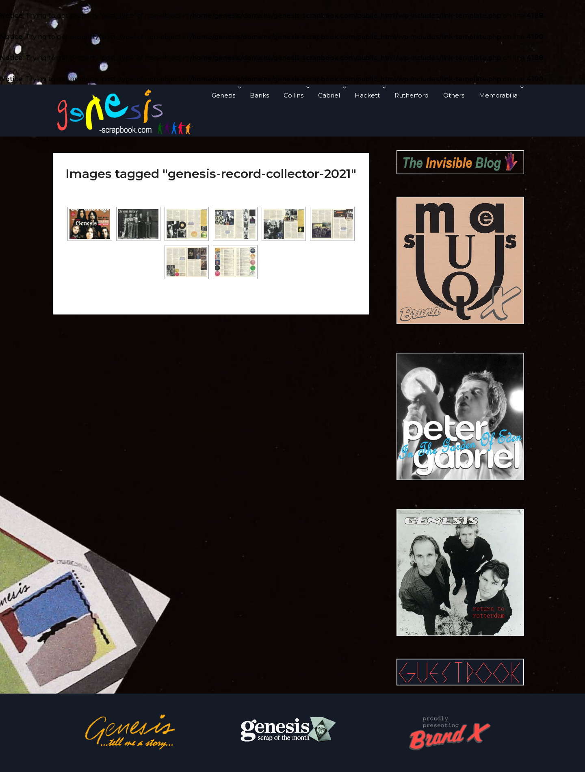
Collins (293, 95)
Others (453, 95)
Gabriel (329, 95)
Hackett (367, 95)
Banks (259, 95)
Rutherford (411, 95)
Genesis (223, 95)
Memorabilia (498, 95)
